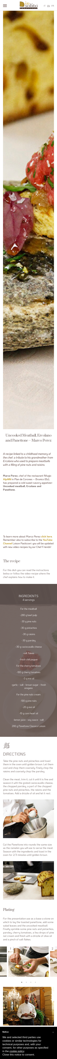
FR (52, 5)
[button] (53, 1031)
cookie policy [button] (16, 1051)
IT (45, 5)
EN (48, 5)
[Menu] (5, 5)
